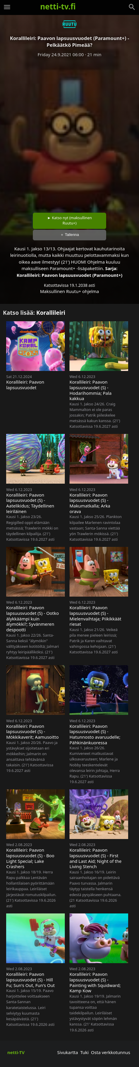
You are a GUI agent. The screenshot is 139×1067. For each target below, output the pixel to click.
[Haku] (132, 7)
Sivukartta (67, 1052)
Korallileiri (50, 313)
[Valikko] (7, 7)
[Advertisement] (69, 133)
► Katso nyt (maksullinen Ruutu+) (69, 220)
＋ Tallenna (69, 234)
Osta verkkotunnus (110, 1052)
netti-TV (16, 1052)
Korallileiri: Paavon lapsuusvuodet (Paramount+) (70, 275)
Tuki (84, 1052)
